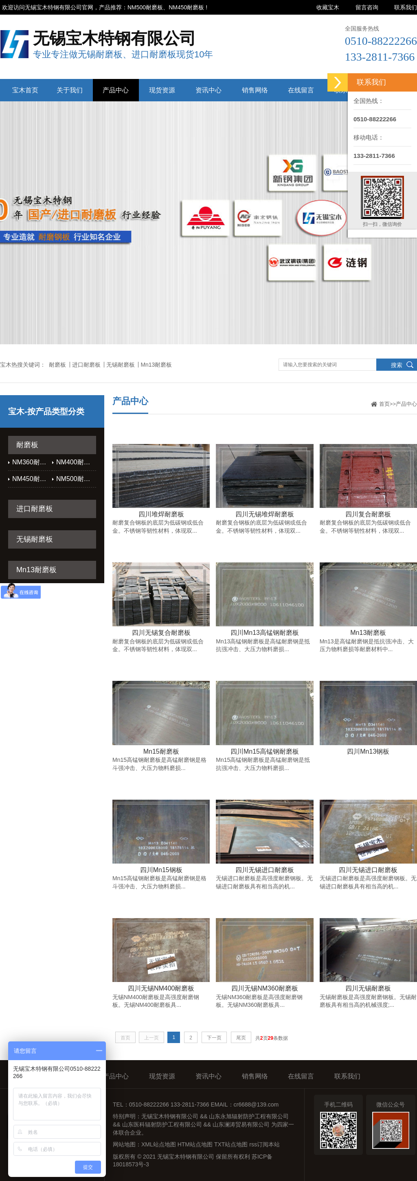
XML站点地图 (158, 1144)
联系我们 (405, 7)
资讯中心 (208, 90)
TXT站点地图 (231, 1144)
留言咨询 (367, 7)
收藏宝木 (327, 7)
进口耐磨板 (86, 364)
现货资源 (162, 90)
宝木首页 (25, 90)
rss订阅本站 (264, 1144)
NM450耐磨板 (32, 478)
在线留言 (301, 90)
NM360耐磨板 (32, 462)
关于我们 (70, 90)
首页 (384, 404)
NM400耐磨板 (76, 462)
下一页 (214, 1038)
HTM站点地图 (195, 1144)
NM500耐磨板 (76, 478)
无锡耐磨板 (120, 364)
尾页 (241, 1038)
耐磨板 (57, 364)
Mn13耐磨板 (156, 364)
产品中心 (116, 90)
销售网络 (255, 90)
